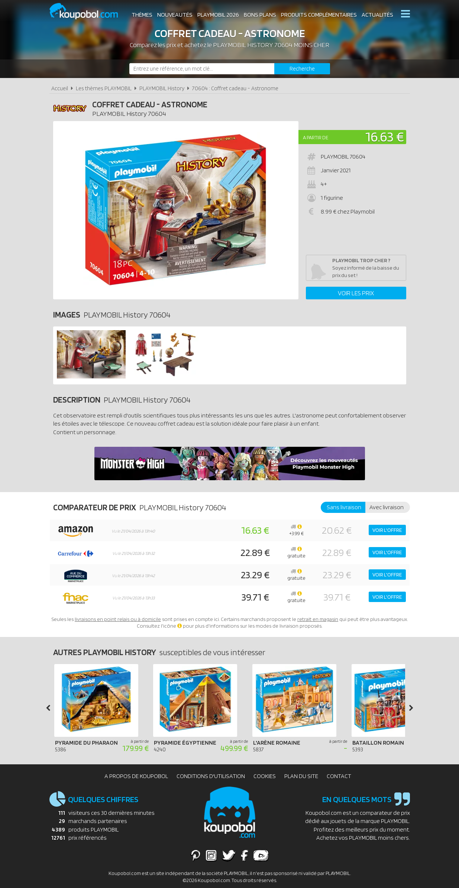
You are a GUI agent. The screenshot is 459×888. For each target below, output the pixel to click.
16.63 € (384, 136)
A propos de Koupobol (136, 776)
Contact (339, 776)
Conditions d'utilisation (211, 776)
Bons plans (260, 14)
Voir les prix (356, 293)
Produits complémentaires (319, 14)
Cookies (264, 776)
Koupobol (88, 11)
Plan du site (301, 776)
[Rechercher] (302, 68)
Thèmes (142, 14)
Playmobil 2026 (218, 14)
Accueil (59, 88)
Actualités (377, 14)
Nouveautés (175, 14)
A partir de (315, 137)
